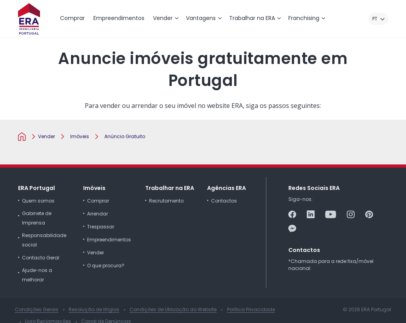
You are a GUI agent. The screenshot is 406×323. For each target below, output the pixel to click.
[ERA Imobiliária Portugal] (29, 19)
